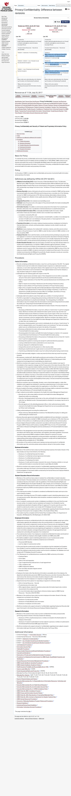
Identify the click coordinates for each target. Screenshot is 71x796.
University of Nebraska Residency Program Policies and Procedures (35, 701)
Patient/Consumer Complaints (42, 107)
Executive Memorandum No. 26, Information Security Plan (32, 687)
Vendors (53, 107)
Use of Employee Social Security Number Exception (36, 642)
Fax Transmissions (62, 107)
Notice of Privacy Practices (46, 105)
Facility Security (31, 109)
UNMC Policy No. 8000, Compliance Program (28, 691)
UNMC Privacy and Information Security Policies (29, 693)
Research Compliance (34, 96)
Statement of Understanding (30, 638)
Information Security (35, 634)
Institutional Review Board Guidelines (27, 705)
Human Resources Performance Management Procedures (32, 661)
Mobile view (41, 718)
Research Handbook (22, 703)
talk (29, 29)
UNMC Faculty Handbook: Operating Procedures (29, 663)
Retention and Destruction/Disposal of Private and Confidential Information (42, 103)
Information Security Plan (24, 647)
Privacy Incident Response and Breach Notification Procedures (33, 651)
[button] (42, 17)
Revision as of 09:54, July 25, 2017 (27, 26)
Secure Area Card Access (32, 101)
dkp (29, 711)
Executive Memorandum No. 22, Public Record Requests (32, 685)
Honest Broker (46, 111)
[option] (57, 21)
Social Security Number (57, 111)
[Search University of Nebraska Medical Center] (63, 5)
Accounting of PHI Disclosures (26, 107)
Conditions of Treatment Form (44, 109)
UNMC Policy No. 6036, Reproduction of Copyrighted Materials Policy (35, 695)
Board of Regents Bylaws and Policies (27, 679)
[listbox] (61, 21)
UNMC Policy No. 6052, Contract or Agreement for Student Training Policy (36, 697)
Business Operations (61, 96)
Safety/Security (26, 96)
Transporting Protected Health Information (30, 111)
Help (67, 9)
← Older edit (28, 33)
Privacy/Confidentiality (46, 101)
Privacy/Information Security (51, 96)
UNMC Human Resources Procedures (27, 699)
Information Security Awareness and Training (35, 113)
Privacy (25, 634)
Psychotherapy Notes (20, 109)
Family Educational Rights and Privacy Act (28, 671)
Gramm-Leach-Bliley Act (23, 669)
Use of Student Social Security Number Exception (35, 641)
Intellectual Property (67, 96)
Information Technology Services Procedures (29, 707)
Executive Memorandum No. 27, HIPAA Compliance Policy (32, 689)
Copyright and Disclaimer (23, 653)
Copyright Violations (19, 718)
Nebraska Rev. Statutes (23, 675)
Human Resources (18, 96)
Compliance (41, 96)
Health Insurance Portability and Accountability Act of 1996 (32, 667)
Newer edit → (55, 31)
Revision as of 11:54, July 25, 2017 (54, 26)
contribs (33, 29)
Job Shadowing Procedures (24, 644)
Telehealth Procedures (23, 649)
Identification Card (20, 101)
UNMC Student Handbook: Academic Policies (29, 665)
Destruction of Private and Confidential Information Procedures (34, 655)
